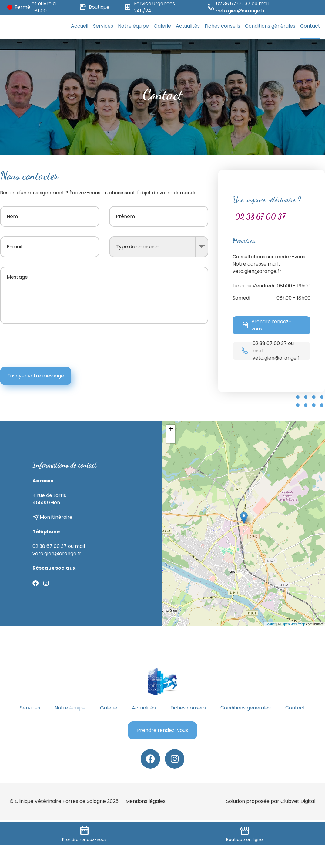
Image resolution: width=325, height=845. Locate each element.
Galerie (162, 25)
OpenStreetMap (293, 624)
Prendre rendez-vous (266, 325)
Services (103, 25)
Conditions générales (270, 25)
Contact (310, 25)
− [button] (171, 438)
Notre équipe (133, 25)
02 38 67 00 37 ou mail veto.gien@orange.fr (58, 550)
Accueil (79, 25)
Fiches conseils (222, 25)
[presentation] (162, 345)
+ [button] (171, 429)
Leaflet (271, 624)
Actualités (188, 25)
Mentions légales (146, 801)
